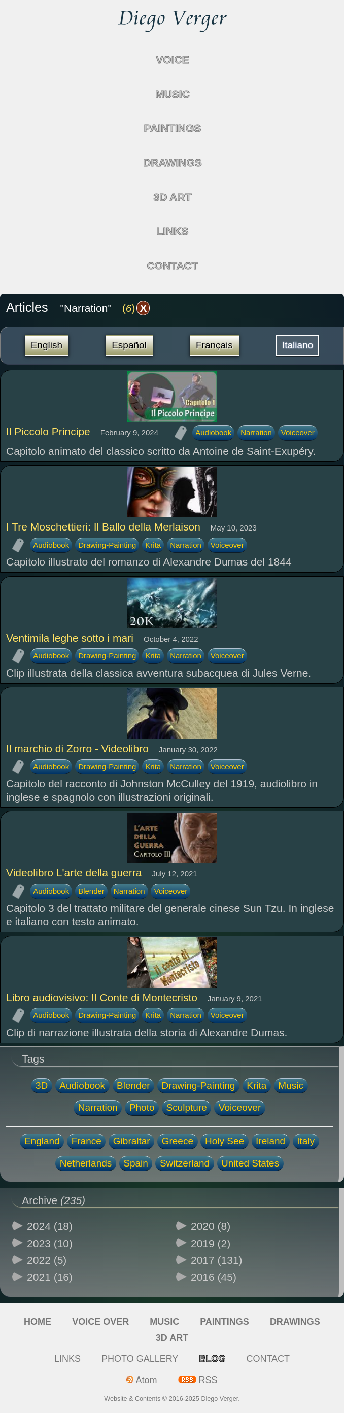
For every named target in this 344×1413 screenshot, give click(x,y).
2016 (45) (213, 1277)
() (136, 308)
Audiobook (213, 432)
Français (214, 345)
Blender (91, 891)
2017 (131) (217, 1260)
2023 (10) (50, 1243)
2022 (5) (46, 1260)
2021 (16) (50, 1277)
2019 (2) (210, 1243)
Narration (256, 432)
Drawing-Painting (107, 545)
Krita (153, 545)
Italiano (297, 345)
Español (129, 345)
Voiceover (298, 432)
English (46, 345)
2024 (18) (50, 1226)
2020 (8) (210, 1226)
